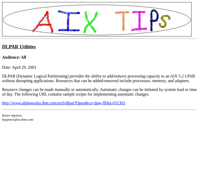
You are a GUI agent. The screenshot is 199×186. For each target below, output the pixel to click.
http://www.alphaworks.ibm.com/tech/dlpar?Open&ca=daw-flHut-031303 (63, 103)
